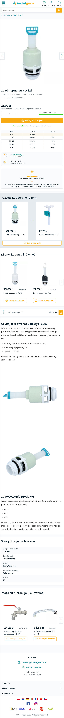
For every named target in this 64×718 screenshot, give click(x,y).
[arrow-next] (61, 282)
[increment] (3, 113)
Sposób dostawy (16, 155)
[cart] (32, 243)
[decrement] (15, 113)
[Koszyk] (59, 3)
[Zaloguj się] (51, 3)
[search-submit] (59, 10)
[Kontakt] (44, 3)
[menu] (4, 3)
